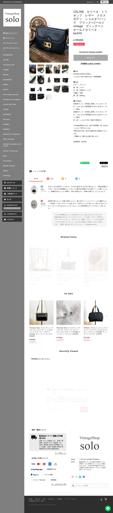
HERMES (6, 129)
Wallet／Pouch (9, 166)
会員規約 (59, 499)
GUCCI (5, 89)
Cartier (6, 109)
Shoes (5, 171)
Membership (12, 205)
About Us (90, 2)
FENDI (5, 85)
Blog (9, 199)
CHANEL (6, 124)
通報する (104, 166)
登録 (84, 409)
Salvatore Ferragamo (12, 99)
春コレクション (9, 38)
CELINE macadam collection (12, 145)
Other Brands (8, 139)
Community (12, 214)
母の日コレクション (10, 33)
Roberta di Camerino (11, 134)
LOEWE (6, 70)
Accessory (7, 161)
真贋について (12, 188)
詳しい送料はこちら (60, 453)
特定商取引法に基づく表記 (36, 501)
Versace (6, 119)
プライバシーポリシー (71, 499)
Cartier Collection (10, 151)
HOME (30, 499)
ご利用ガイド (12, 194)
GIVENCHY (7, 114)
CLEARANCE (8, 55)
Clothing (6, 176)
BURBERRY (7, 80)
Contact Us (51, 499)
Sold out (91, 58)
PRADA (5, 75)
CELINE (6, 60)
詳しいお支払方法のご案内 (59, 484)
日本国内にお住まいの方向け (91, 63)
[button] (30, 316)
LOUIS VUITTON (9, 104)
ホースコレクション (10, 43)
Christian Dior (9, 65)
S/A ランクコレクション (11, 49)
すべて (36, 178)
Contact (10, 219)
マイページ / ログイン (12, 208)
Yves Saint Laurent (11, 94)
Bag (4, 156)
